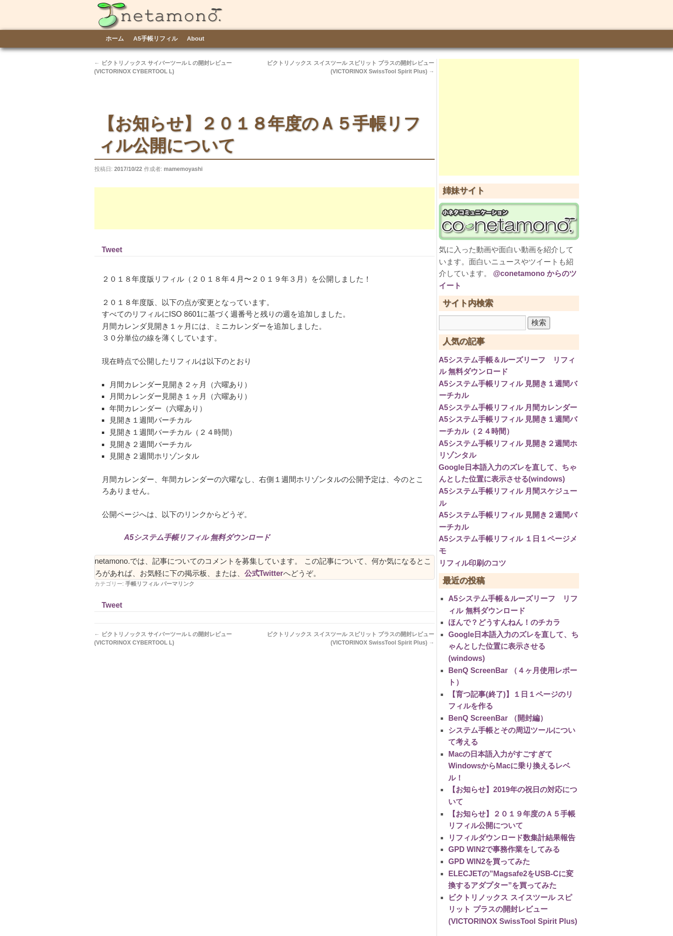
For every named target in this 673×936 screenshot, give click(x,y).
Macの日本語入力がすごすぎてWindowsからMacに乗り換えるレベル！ (509, 766)
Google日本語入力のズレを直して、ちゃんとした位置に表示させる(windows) (513, 646)
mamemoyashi (183, 169)
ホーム (115, 38)
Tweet (112, 250)
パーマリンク (177, 584)
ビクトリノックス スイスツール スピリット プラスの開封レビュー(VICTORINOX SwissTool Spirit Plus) (512, 909)
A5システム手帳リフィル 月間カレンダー (508, 407)
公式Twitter (263, 573)
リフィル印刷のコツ (472, 563)
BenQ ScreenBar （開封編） (497, 718)
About (196, 38)
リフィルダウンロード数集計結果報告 (511, 838)
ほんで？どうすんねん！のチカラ (504, 622)
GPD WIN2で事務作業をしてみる (504, 849)
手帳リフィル (142, 584)
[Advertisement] (264, 208)
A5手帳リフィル (155, 38)
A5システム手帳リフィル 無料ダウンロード (197, 537)
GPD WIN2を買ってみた (489, 861)
